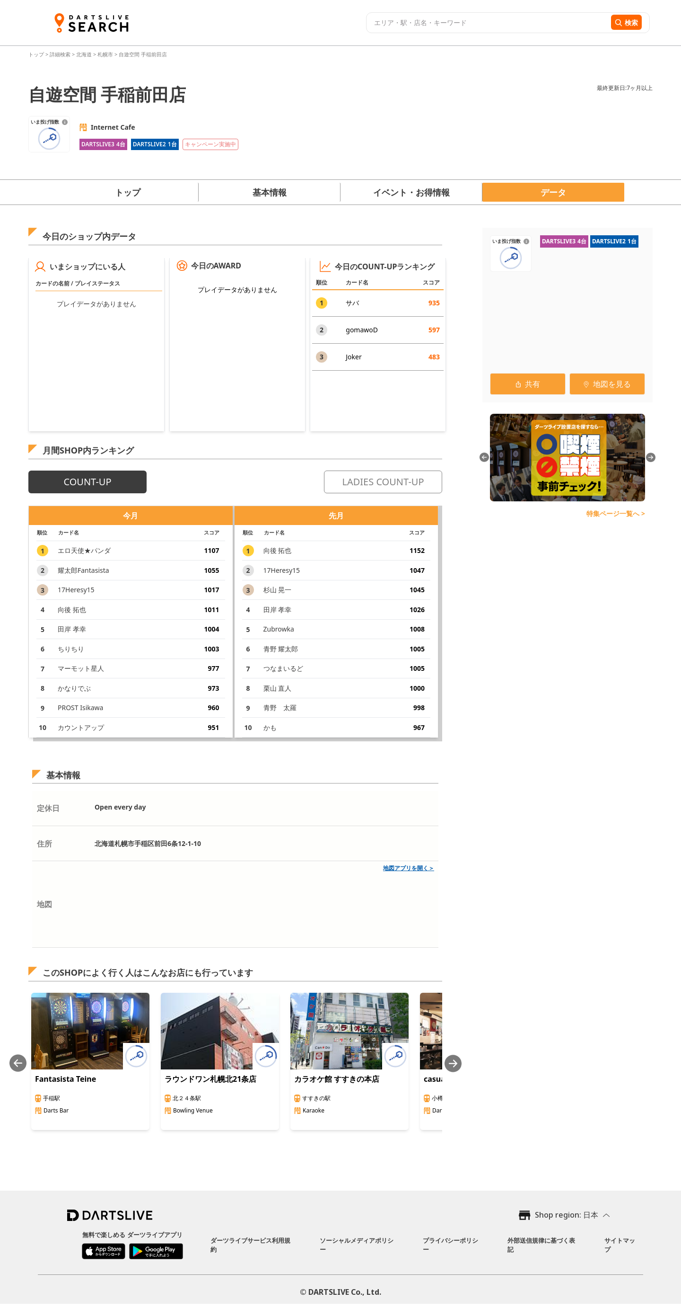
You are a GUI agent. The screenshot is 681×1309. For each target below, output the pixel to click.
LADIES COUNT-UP (383, 481)
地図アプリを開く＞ (408, 868)
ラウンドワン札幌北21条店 (210, 1079)
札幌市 (105, 54)
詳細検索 (61, 54)
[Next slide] (453, 1063)
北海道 (84, 54)
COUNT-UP (87, 481)
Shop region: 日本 (566, 1215)
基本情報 (270, 192)
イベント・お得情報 (411, 192)
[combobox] (487, 23)
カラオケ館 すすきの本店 (336, 1079)
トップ (36, 54)
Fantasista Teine (65, 1079)
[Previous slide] (18, 1063)
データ (553, 192)
